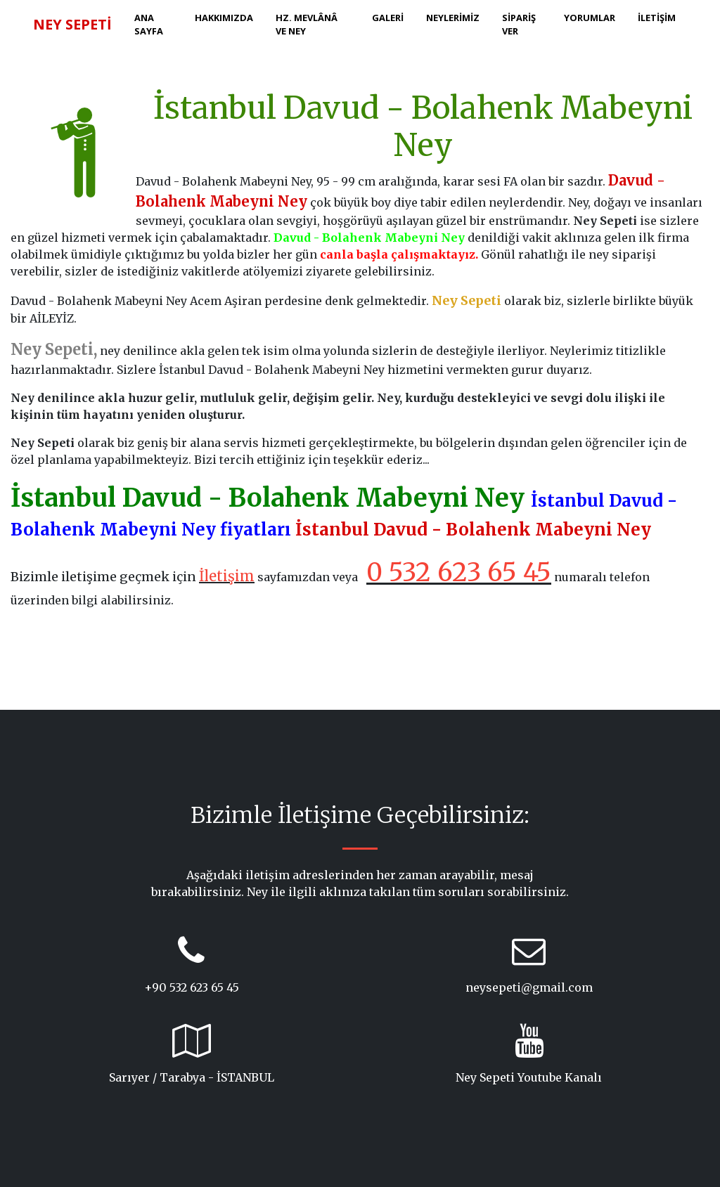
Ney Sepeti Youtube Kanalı (529, 1077)
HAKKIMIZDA (224, 17)
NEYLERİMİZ (453, 17)
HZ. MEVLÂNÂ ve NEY (307, 24)
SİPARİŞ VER (519, 24)
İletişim (227, 576)
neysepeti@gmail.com (529, 987)
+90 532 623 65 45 (191, 987)
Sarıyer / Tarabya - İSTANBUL (191, 1077)
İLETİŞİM (657, 17)
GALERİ (388, 17)
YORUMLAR (589, 17)
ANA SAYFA (148, 24)
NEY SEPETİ (72, 24)
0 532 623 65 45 (458, 572)
